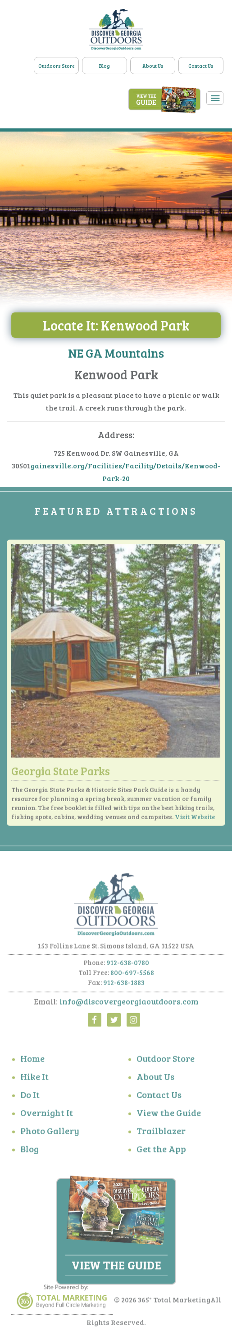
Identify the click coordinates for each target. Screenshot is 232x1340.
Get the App (161, 1152)
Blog (104, 65)
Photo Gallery (49, 1134)
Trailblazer (161, 1134)
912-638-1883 (124, 985)
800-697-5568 (132, 975)
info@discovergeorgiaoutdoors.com (128, 1004)
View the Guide (168, 1116)
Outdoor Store (165, 1062)
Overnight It (46, 1116)
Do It (30, 1098)
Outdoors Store (56, 65)
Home (32, 1062)
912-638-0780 (127, 965)
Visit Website (195, 820)
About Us (153, 65)
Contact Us (201, 65)
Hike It (34, 1080)
